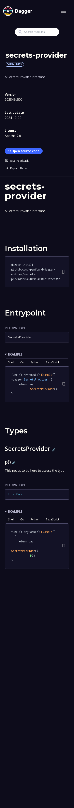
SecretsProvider (20, 337)
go (22, 362)
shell (11, 362)
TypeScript (52, 362)
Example (15, 354)
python (34, 362)
